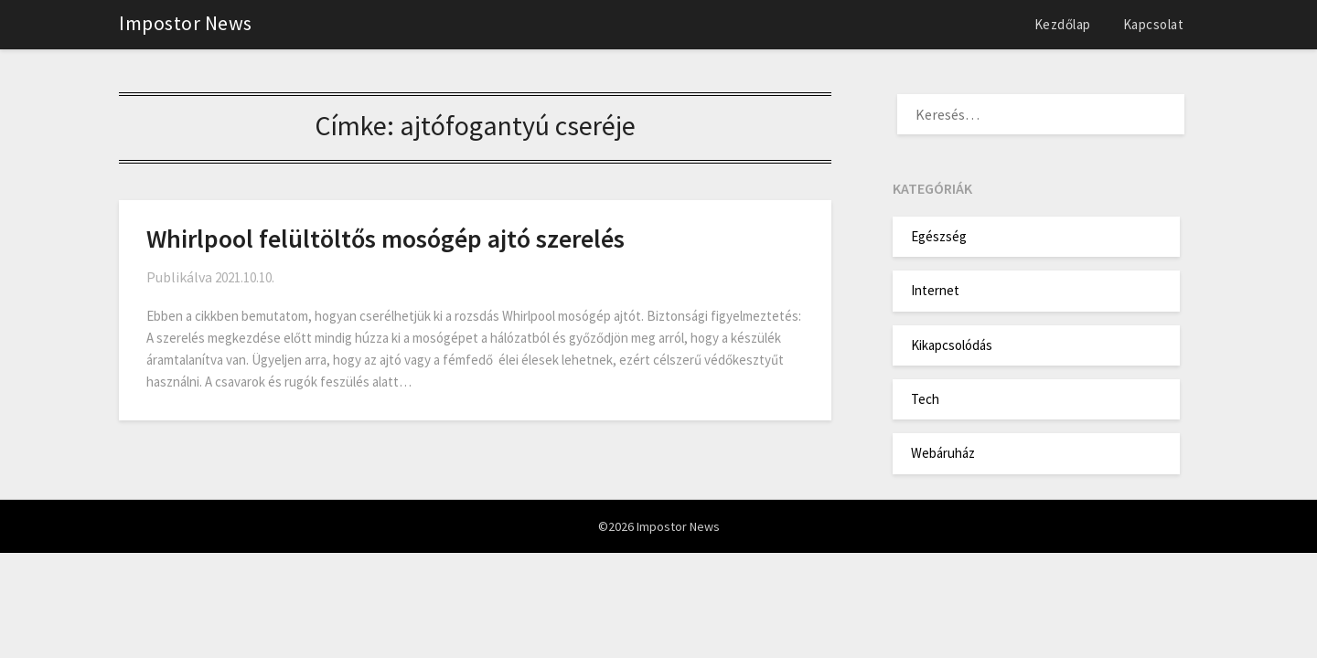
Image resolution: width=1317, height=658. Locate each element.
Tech (925, 399)
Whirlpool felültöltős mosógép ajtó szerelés (385, 238)
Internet (935, 290)
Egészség (939, 236)
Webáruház (943, 453)
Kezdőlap (1062, 24)
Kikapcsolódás (951, 345)
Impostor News (185, 23)
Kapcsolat (1153, 24)
